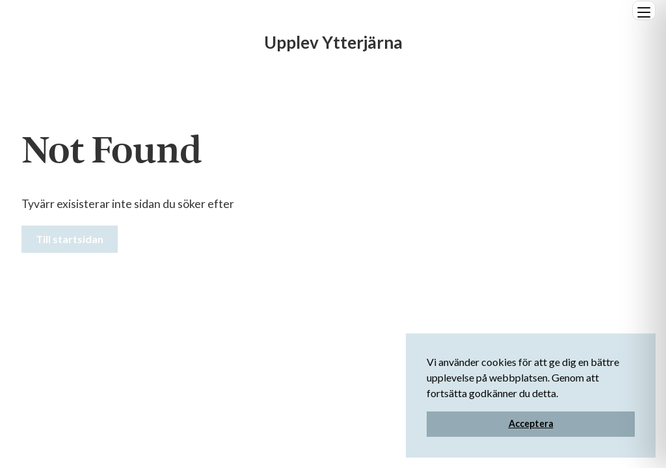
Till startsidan (69, 239)
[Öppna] (644, 10)
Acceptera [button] (531, 423)
